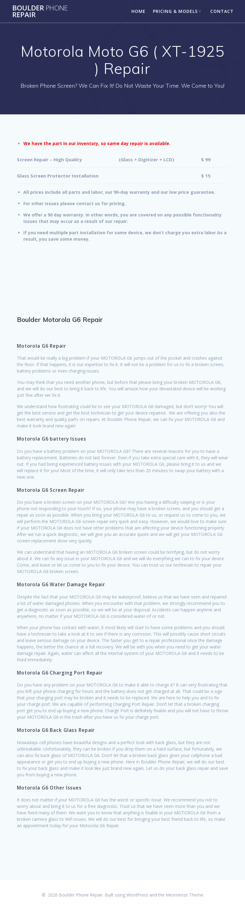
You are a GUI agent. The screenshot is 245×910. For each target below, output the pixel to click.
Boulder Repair (40, 11)
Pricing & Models (175, 11)
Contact (222, 11)
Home (138, 11)
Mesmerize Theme (184, 895)
